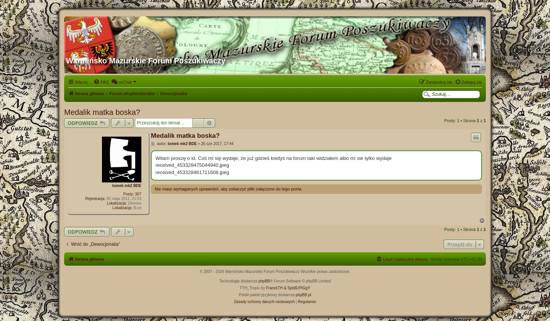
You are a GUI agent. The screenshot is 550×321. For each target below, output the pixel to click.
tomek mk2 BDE (126, 186)
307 (138, 194)
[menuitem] (101, 82)
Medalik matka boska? (102, 112)
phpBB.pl (303, 295)
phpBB (264, 281)
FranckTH (274, 288)
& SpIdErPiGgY (297, 288)
